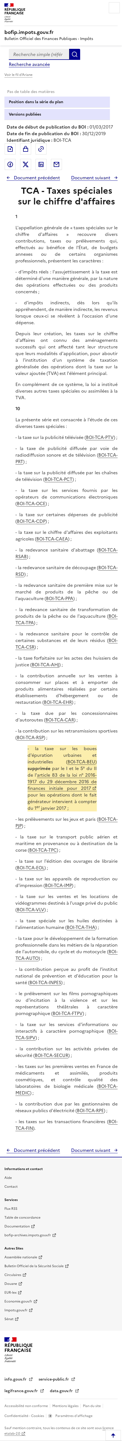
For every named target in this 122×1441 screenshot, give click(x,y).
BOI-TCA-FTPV (68, 1013)
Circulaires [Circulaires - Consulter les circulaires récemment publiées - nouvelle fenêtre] (12, 1274)
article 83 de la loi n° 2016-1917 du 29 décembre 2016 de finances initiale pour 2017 (62, 782)
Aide (8, 1177)
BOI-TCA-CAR (59, 719)
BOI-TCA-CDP (31, 521)
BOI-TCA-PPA (59, 598)
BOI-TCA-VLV (30, 909)
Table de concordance (22, 1217)
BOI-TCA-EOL (30, 867)
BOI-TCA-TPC (43, 850)
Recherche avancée (29, 64)
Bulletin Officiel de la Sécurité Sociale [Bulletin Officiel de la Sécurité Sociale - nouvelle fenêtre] (34, 1266)
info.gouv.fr (16, 1379)
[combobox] (39, 54)
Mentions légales (65, 1405)
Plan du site (92, 1405)
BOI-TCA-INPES (45, 982)
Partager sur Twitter (25, 164)
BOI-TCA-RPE (90, 1110)
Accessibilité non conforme (26, 1405)
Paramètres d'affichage (74, 1415)
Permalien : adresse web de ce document (41, 149)
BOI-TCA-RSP (30, 737)
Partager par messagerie (56, 164)
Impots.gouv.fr (16, 1310)
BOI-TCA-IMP (58, 885)
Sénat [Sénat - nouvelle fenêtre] (8, 1319)
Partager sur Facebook (10, 164)
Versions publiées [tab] (25, 114)
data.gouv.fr (62, 1391)
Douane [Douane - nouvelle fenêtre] (10, 1283)
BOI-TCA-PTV (100, 437)
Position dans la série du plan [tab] (36, 102)
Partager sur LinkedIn (41, 164)
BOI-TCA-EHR (58, 702)
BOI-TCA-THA (81, 927)
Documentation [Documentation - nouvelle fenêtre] (17, 1226)
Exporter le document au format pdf (10, 149)
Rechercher (74, 54)
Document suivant (91, 177)
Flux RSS (10, 1208)
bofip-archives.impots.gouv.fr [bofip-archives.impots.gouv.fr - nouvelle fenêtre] (27, 1235)
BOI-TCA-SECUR (51, 1055)
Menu (114, 7)
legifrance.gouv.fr (21, 1391)
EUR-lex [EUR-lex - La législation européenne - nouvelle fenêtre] (10, 1292)
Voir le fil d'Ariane (18, 74)
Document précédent (36, 177)
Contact (11, 1186)
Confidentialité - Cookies (24, 1415)
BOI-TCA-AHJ (45, 664)
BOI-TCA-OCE (31, 503)
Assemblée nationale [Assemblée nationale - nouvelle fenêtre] (20, 1257)
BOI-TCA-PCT (58, 479)
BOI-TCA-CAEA (52, 539)
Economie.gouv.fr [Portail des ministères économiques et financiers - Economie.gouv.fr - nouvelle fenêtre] (18, 1301)
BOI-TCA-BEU (81, 761)
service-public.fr (54, 1379)
